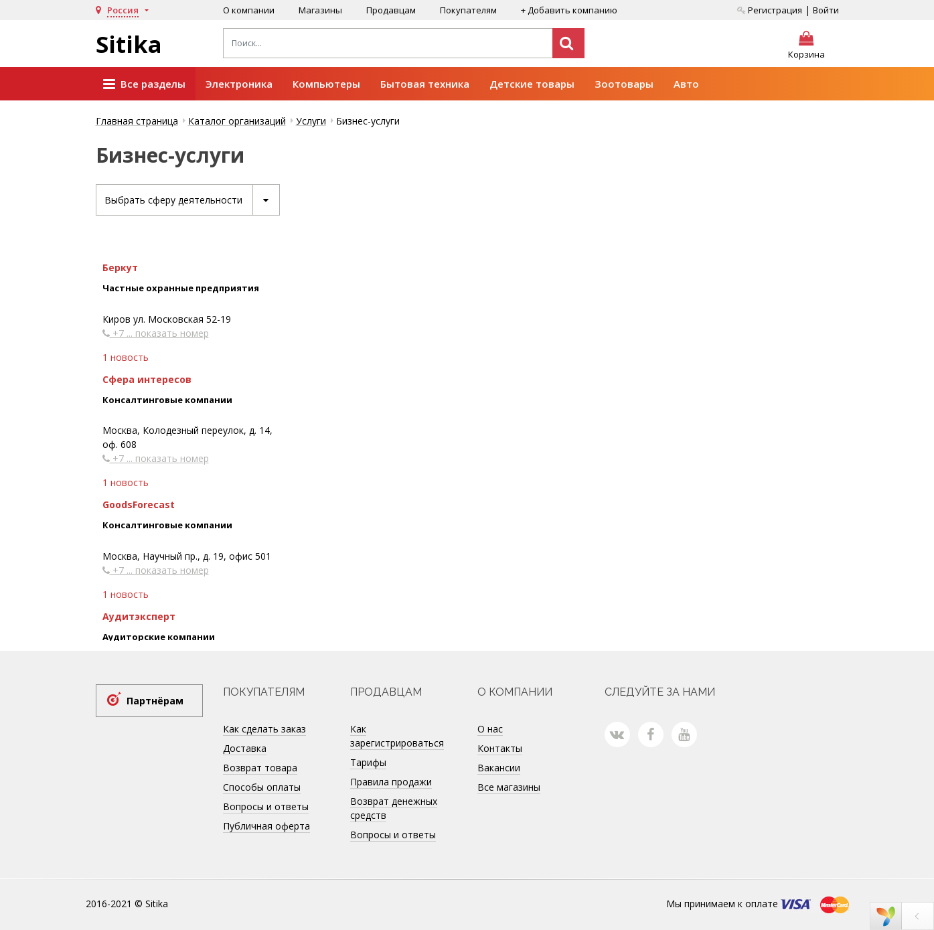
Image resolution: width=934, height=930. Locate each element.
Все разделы (144, 84)
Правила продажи (391, 781)
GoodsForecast (138, 504)
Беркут (120, 267)
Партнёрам (155, 700)
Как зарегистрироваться (397, 735)
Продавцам (391, 10)
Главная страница (137, 120)
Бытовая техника (424, 83)
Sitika (129, 44)
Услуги (311, 120)
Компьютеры (326, 83)
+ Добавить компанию (569, 10)
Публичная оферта (266, 826)
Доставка (244, 748)
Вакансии (498, 767)
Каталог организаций (237, 120)
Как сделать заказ (264, 728)
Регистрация (769, 10)
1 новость (125, 357)
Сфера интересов (146, 379)
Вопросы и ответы (266, 806)
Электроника (239, 83)
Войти (826, 10)
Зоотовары (624, 83)
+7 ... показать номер (155, 333)
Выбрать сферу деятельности (191, 200)
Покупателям (468, 10)
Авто (686, 83)
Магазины (320, 10)
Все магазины (508, 787)
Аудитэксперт (138, 616)
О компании (249, 10)
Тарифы (368, 762)
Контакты (499, 748)
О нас (490, 728)
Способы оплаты (262, 787)
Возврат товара (260, 767)
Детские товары (531, 83)
